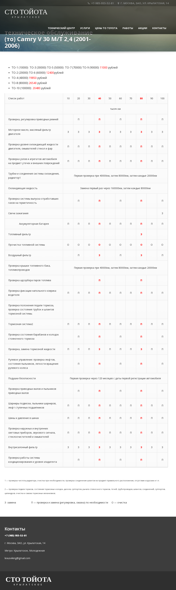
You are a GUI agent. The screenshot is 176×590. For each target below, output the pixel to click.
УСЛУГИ (85, 28)
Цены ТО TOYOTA (106, 28)
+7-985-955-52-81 (101, 3)
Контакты (159, 28)
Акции (142, 28)
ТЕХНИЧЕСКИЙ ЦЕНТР (61, 28)
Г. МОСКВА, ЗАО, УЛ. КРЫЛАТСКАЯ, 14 (143, 3)
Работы (128, 28)
